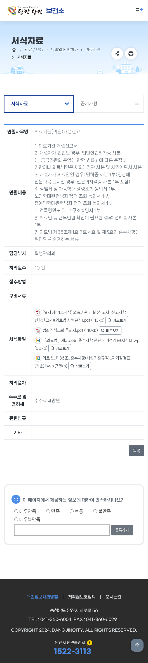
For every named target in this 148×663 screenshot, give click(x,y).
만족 (53, 511)
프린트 (131, 53)
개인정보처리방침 (42, 597)
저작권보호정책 (81, 597)
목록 (136, 450)
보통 (76, 511)
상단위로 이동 (137, 645)
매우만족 (25, 511)
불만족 (102, 511)
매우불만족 (27, 519)
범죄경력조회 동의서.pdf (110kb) (70, 330)
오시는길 (113, 597)
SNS (117, 53)
